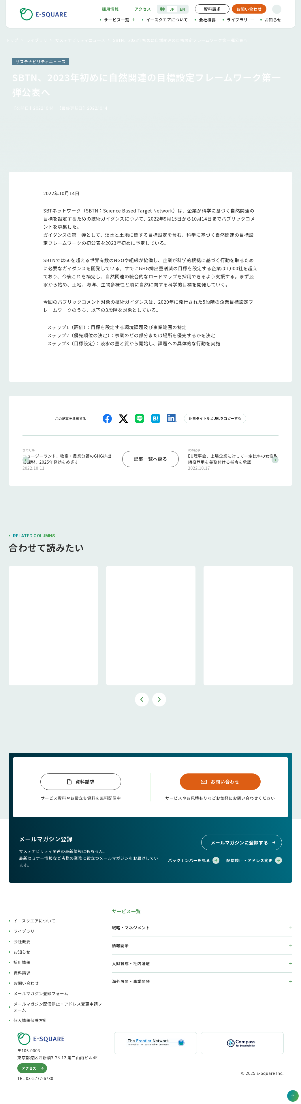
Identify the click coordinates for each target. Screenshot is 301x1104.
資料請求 (212, 9)
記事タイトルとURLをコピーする (215, 418)
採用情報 (110, 9)
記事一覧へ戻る (150, 458)
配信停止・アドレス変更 (254, 859)
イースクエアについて (167, 20)
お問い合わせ (249, 9)
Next (159, 698)
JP (172, 9)
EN (182, 9)
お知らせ (273, 20)
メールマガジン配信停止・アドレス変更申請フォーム (58, 1006)
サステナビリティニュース (80, 40)
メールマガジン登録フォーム (41, 993)
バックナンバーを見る (193, 859)
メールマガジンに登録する (244, 841)
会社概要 (207, 20)
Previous (142, 698)
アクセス (142, 9)
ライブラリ (240, 20)
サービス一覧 (119, 20)
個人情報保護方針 (30, 1020)
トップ (12, 40)
